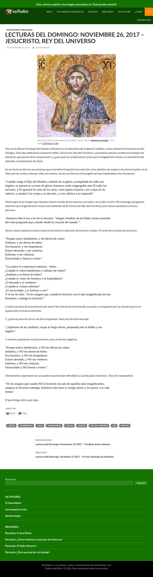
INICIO (49, 12)
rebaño (82, 425)
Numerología (13, 515)
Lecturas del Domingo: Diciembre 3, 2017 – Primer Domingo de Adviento (76, 454)
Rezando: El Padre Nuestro (21, 545)
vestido (125, 425)
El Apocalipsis (13, 502)
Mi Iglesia (92, 12)
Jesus (40, 425)
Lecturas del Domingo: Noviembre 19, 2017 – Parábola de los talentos (76, 442)
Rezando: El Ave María (18, 533)
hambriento (26, 425)
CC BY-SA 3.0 (48, 143)
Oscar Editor (42, 47)
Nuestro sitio (144, 20)
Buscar (141, 483)
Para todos (107, 12)
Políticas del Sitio (53, 568)
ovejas (69, 425)
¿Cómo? (139, 12)
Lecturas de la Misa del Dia (70, 12)
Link (56, 143)
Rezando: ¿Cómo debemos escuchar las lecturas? (33, 539)
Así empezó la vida (16, 509)
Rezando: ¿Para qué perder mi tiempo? (27, 552)
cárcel (11, 425)
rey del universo (99, 425)
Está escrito (14, 29)
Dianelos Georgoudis (99, 140)
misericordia (54, 425)
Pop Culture (124, 12)
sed (114, 425)
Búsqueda (10, 479)
